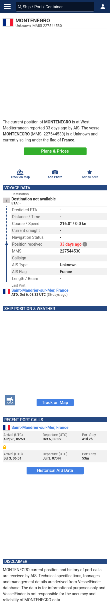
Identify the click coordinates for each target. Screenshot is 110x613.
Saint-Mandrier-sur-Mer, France (40, 290)
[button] (103, 6)
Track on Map (55, 402)
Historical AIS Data (55, 470)
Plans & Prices (55, 151)
